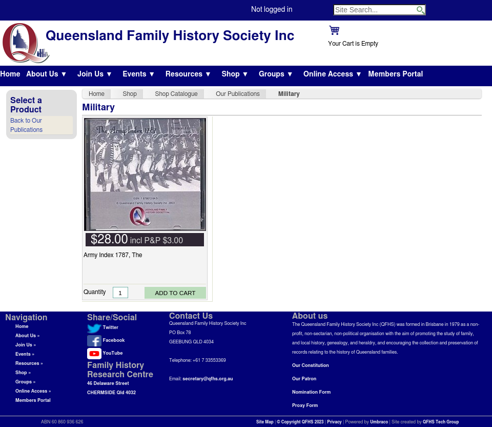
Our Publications (238, 94)
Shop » (23, 373)
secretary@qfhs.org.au (207, 379)
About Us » (27, 336)
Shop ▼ (235, 74)
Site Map (265, 422)
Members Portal (395, 74)
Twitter (102, 327)
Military (289, 94)
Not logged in (271, 9)
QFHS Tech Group (441, 422)
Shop (130, 94)
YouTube (104, 353)
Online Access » (33, 391)
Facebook (106, 340)
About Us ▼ (46, 74)
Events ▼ (138, 74)
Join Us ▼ (95, 74)
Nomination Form (311, 392)
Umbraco (379, 422)
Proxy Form (305, 405)
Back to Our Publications (26, 125)
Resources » (29, 363)
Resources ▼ (189, 74)
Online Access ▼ (332, 74)
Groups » (25, 382)
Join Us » (25, 345)
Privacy (334, 422)
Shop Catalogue (176, 94)
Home (10, 74)
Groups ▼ (276, 74)
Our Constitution (310, 365)
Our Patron (304, 379)
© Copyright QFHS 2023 (300, 422)
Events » (24, 354)
